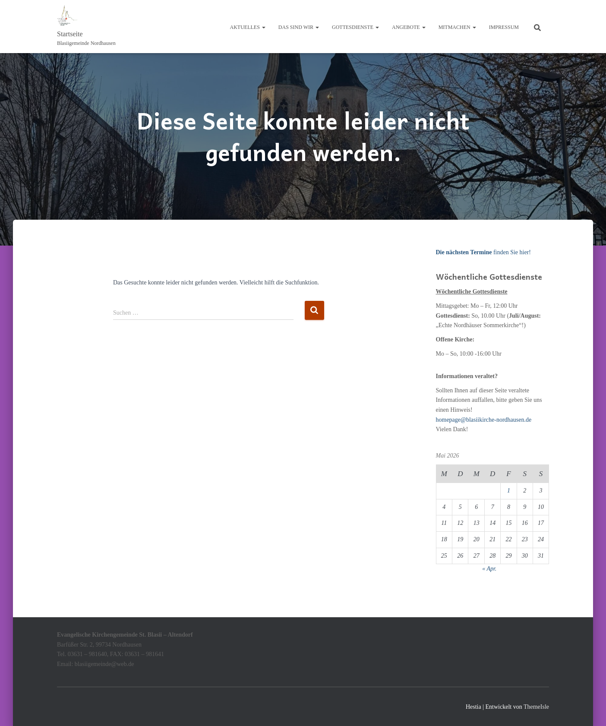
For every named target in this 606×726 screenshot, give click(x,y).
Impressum (504, 27)
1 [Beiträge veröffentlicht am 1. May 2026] (508, 490)
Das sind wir (298, 27)
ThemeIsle (536, 707)
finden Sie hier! (483, 252)
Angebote (409, 27)
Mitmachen (457, 27)
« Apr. (489, 568)
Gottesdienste (355, 27)
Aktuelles (247, 27)
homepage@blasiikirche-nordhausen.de (484, 420)
